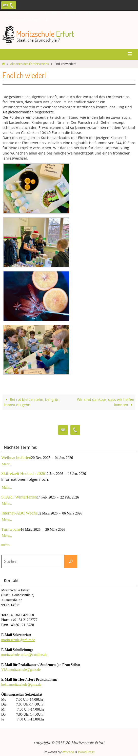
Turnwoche (11, 529)
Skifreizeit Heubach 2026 (23, 473)
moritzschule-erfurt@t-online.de (24, 655)
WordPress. (86, 752)
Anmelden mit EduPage (22, 20)
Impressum (71, 13)
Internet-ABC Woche (19, 513)
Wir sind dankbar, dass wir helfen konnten (105, 402)
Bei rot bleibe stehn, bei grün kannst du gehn (32, 402)
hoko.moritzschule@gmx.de (21, 684)
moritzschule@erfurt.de (18, 640)
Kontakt (50, 13)
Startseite (12, 13)
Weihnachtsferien (16, 457)
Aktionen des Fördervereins (29, 64)
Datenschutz (95, 13)
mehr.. (5, 545)
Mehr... (7, 464)
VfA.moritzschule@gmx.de (21, 670)
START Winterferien (19, 497)
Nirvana (68, 752)
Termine (32, 13)
